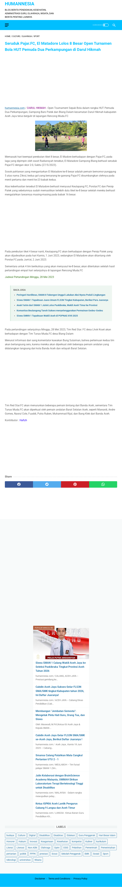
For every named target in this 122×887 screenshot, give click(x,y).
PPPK (33, 853)
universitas (25, 860)
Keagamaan (47, 841)
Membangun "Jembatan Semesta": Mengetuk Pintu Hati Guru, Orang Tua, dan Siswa (60, 715)
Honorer (10, 841)
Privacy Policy (80, 878)
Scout (54, 853)
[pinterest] (75, 484)
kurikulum (101, 841)
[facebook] (19, 484)
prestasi (44, 853)
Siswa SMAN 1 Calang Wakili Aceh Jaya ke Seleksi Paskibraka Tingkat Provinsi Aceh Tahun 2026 (61, 666)
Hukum (22, 841)
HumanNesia (19, 3)
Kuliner (88, 841)
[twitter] (47, 484)
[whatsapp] (103, 484)
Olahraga (45, 847)
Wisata (37, 860)
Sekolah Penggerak (71, 853)
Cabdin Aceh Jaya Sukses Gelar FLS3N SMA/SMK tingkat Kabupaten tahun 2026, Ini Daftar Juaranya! (60, 690)
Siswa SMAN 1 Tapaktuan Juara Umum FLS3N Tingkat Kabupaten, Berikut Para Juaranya (62, 300)
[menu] (7, 25)
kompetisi (77, 841)
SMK (86, 853)
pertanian (11, 853)
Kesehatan (62, 841)
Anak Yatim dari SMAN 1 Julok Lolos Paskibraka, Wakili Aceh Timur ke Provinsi (57, 305)
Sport (105, 853)
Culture (21, 835)
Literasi (20, 847)
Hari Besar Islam (107, 835)
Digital (32, 835)
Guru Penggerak (87, 835)
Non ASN (32, 847)
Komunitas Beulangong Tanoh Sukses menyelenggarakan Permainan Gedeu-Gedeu (60, 310)
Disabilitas (44, 835)
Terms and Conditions (59, 878)
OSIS (65, 847)
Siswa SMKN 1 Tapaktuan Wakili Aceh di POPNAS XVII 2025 (47, 315)
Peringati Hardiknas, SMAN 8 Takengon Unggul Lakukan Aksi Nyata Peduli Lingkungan (61, 295)
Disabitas (58, 835)
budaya (10, 835)
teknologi (11, 860)
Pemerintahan (108, 847)
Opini (56, 847)
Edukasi (71, 835)
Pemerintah (91, 847)
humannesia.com (15, 107)
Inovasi (33, 841)
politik (23, 853)
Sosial (96, 853)
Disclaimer (40, 878)
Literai (9, 847)
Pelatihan (77, 847)
